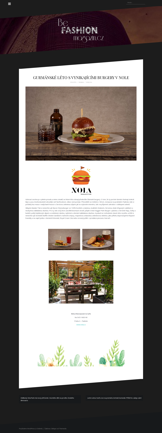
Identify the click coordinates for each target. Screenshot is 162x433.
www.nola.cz (81, 325)
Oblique (53, 429)
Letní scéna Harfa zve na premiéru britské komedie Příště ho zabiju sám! (114, 398)
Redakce (81, 82)
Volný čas (89, 82)
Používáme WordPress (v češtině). (31, 429)
